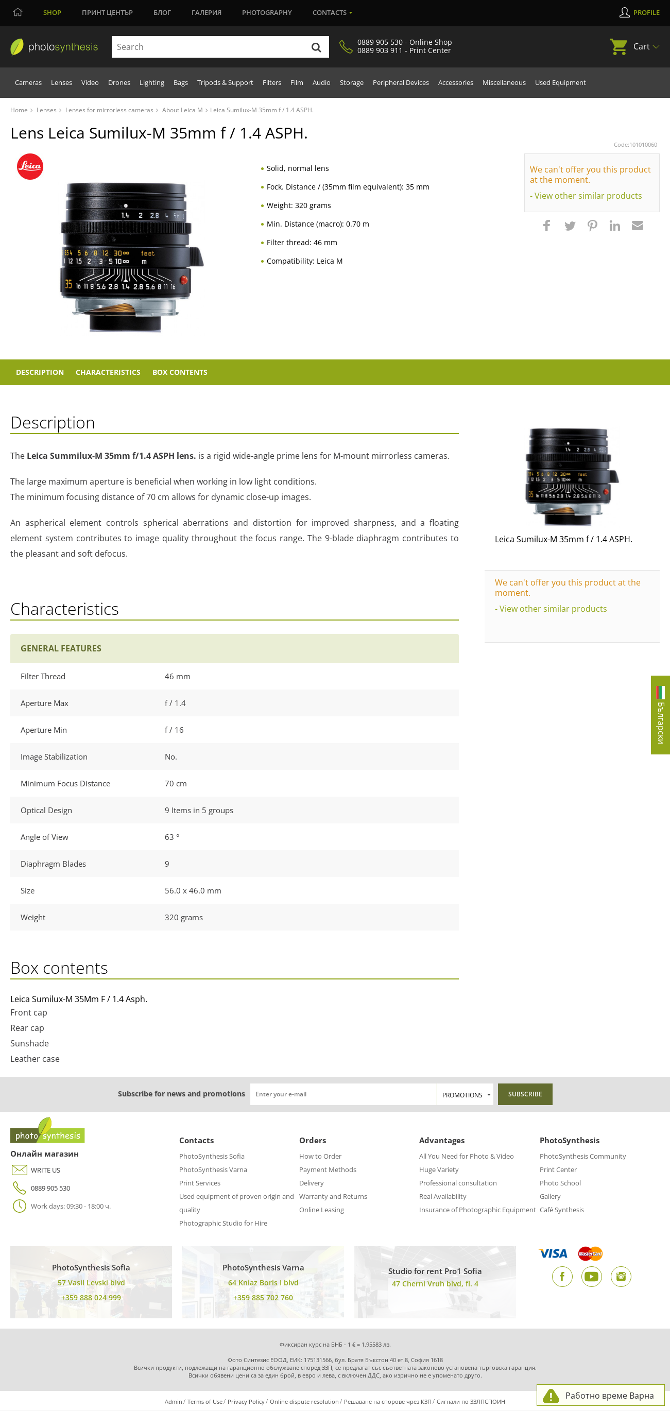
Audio (322, 82)
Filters (272, 82)
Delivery (311, 1183)
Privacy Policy (246, 1402)
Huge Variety (439, 1170)
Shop (52, 12)
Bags (181, 82)
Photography (267, 12)
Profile (646, 12)
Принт (107, 12)
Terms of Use (204, 1402)
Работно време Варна (609, 1395)
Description (41, 372)
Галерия (206, 12)
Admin (173, 1402)
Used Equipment (560, 82)
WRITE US (35, 1171)
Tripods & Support (225, 82)
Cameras (28, 82)
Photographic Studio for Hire (223, 1223)
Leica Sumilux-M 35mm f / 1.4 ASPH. (563, 539)
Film (296, 82)
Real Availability (443, 1196)
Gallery (550, 1196)
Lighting (152, 82)
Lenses (61, 82)
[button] (548, 230)
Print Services (199, 1183)
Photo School (560, 1183)
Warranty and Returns (333, 1196)
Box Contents (184, 372)
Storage (352, 82)
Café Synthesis (562, 1210)
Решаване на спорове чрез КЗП (388, 1402)
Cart (641, 46)
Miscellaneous (504, 82)
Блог (162, 12)
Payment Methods (327, 1170)
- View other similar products (586, 195)
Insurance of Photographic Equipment (477, 1210)
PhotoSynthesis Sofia (212, 1156)
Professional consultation (458, 1183)
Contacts (330, 12)
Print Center (558, 1170)
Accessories (455, 82)
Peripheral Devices (401, 82)
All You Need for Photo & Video (466, 1156)
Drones (119, 82)
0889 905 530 (40, 1189)
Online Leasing (321, 1210)
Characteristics (110, 372)
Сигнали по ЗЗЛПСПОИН (471, 1402)
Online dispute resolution (304, 1402)
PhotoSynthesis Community (583, 1156)
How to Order (320, 1156)
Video (90, 82)
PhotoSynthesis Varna (213, 1170)
